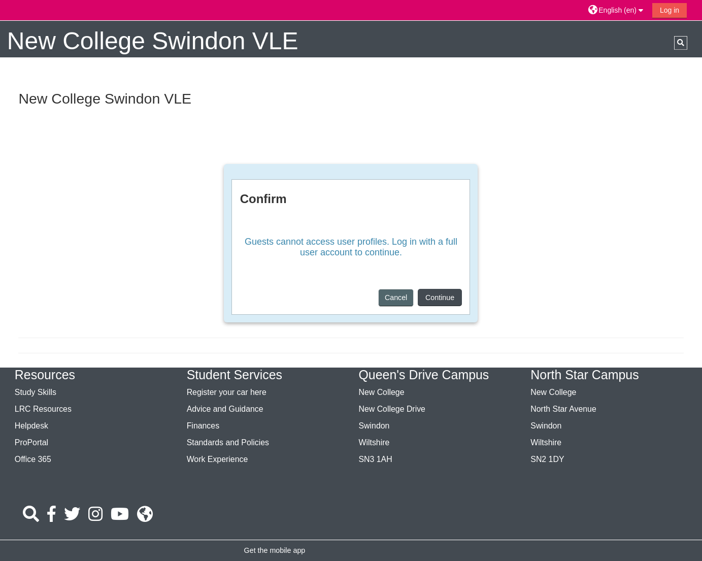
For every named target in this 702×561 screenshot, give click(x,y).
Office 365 (33, 459)
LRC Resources (43, 409)
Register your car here (226, 392)
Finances (203, 425)
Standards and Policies (228, 442)
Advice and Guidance (225, 409)
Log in (669, 10)
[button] (617, 10)
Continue (439, 297)
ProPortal (31, 442)
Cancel (396, 297)
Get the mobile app (275, 550)
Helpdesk (31, 425)
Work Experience (217, 459)
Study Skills (35, 392)
